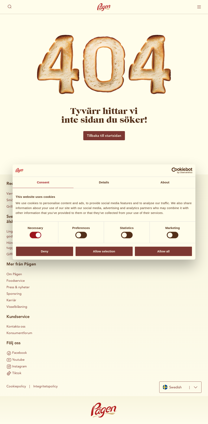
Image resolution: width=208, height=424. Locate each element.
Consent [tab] (43, 182)
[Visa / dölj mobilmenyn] (199, 6)
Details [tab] (104, 182)
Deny (44, 251)
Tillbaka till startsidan (104, 136)
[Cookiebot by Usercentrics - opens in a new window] (174, 170)
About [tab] (164, 182)
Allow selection (104, 251)
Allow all (163, 251)
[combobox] (180, 387)
